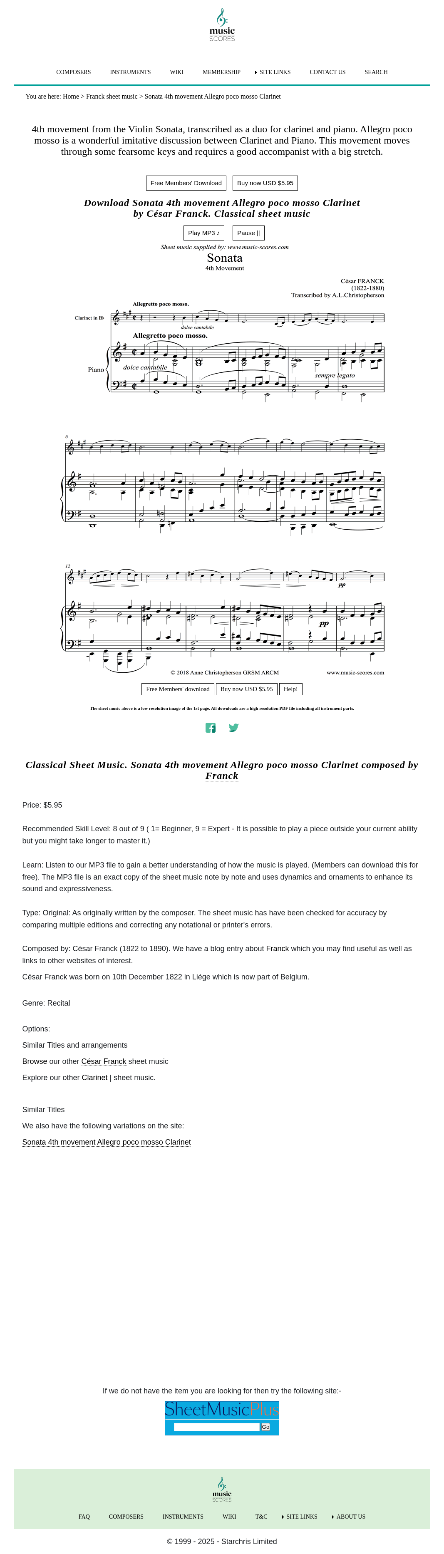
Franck (222, 775)
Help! (291, 689)
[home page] (222, 24)
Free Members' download (178, 689)
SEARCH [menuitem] (376, 72)
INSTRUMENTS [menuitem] (130, 72)
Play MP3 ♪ (204, 232)
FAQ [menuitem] (84, 1517)
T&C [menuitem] (261, 1517)
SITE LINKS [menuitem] (275, 72)
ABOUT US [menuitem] (351, 1517)
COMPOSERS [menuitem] (73, 72)
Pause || (248, 232)
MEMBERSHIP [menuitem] (222, 72)
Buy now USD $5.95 (265, 182)
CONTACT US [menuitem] (327, 72)
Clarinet (95, 1077)
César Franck (104, 1061)
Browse (34, 1061)
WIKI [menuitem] (177, 72)
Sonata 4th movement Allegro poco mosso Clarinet (106, 1142)
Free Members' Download (186, 182)
